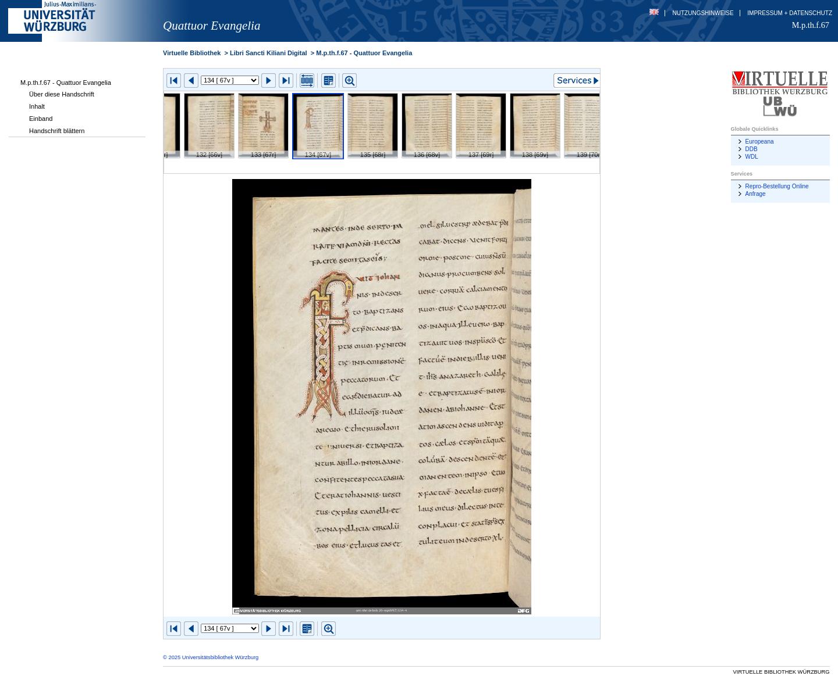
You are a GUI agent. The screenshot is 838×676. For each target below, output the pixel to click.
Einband (40, 118)
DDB (751, 149)
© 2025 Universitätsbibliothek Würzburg (210, 657)
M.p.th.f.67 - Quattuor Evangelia (65, 82)
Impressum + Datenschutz (789, 13)
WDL (751, 156)
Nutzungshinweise (703, 13)
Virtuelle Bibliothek (192, 52)
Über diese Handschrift (61, 94)
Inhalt (37, 106)
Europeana (759, 141)
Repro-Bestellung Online (777, 186)
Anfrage (755, 194)
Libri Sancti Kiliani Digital (268, 52)
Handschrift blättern (56, 130)
